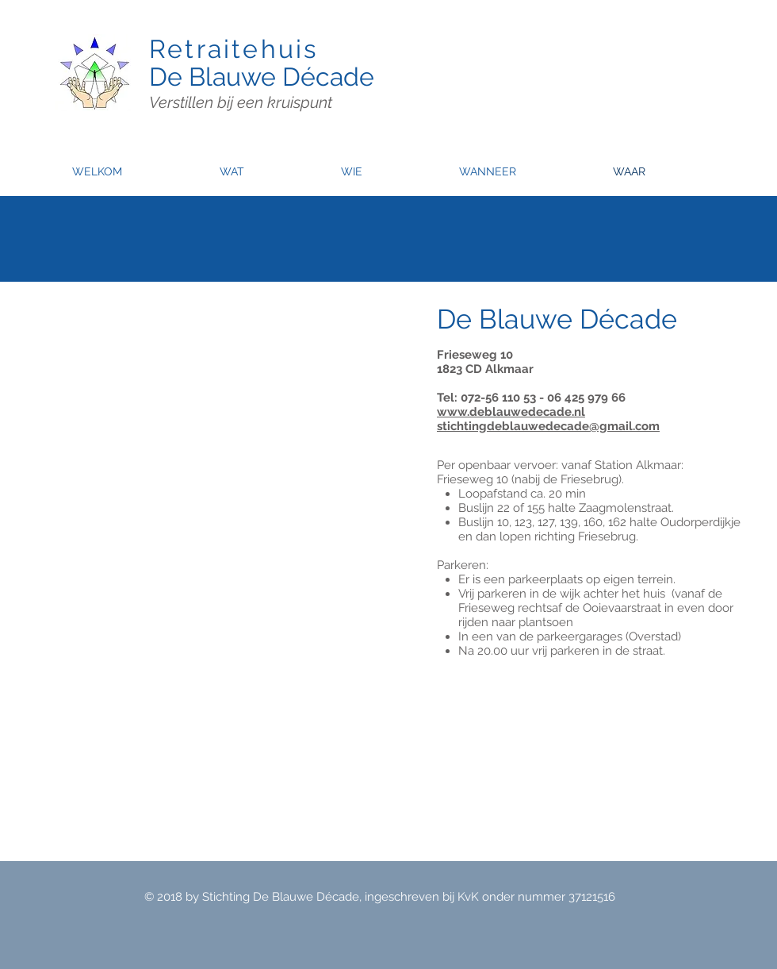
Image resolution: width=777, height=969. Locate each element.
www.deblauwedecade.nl (511, 412)
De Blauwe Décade (261, 76)
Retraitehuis (233, 48)
